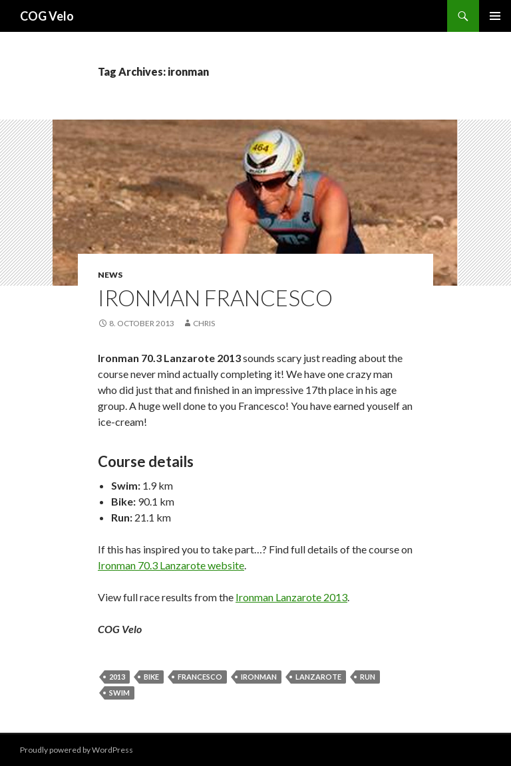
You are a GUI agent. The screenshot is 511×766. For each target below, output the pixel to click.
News (110, 275)
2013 (117, 676)
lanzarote (318, 676)
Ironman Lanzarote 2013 (291, 597)
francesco (200, 676)
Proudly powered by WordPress (76, 750)
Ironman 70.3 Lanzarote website (171, 565)
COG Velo (47, 16)
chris (204, 323)
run (367, 676)
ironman (259, 676)
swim (119, 692)
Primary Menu (495, 16)
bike (151, 676)
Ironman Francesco (215, 297)
